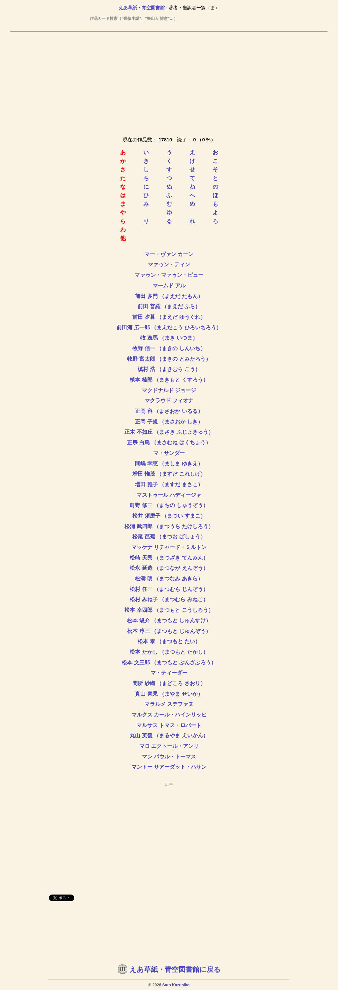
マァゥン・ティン (169, 264)
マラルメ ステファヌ (169, 704)
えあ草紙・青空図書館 (141, 7)
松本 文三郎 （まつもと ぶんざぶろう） (169, 662)
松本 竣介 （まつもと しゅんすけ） (169, 620)
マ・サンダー (169, 453)
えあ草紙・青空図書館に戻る (175, 969)
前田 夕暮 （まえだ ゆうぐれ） (168, 317)
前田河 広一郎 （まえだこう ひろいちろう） (169, 327)
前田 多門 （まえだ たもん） (169, 296)
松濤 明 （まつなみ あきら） (169, 578)
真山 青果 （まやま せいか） (169, 694)
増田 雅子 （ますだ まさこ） (169, 484)
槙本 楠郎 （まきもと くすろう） (169, 380)
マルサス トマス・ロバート (169, 725)
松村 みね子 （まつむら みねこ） (169, 599)
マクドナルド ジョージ (169, 390)
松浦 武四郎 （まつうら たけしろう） (168, 526)
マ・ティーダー (169, 673)
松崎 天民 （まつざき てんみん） (169, 558)
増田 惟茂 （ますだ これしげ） (168, 474)
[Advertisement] (169, 83)
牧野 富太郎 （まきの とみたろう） (169, 359)
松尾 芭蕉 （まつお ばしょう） (168, 536)
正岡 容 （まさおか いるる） (169, 411)
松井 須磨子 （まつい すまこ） (168, 516)
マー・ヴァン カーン (169, 254)
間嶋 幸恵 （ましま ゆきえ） (169, 463)
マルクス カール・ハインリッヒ (169, 714)
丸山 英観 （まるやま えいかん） (169, 735)
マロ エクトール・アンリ (169, 746)
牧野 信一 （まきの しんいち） (168, 348)
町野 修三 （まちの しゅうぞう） (169, 505)
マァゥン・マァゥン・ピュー (169, 275)
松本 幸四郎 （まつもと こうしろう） (168, 610)
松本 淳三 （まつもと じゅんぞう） (169, 631)
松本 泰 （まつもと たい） (169, 641)
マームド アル (169, 285)
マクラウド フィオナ (169, 400)
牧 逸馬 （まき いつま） (168, 338)
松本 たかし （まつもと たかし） (169, 652)
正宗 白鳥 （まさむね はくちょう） (169, 442)
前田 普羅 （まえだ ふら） (169, 306)
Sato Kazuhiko (176, 985)
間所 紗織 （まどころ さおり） (168, 683)
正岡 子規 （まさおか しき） (169, 421)
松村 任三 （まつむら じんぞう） (169, 589)
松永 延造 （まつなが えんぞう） (169, 568)
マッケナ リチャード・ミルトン (169, 547)
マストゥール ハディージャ (169, 495)
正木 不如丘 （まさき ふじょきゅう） (168, 432)
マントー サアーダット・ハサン (169, 767)
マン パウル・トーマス (169, 756)
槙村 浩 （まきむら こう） (169, 369)
